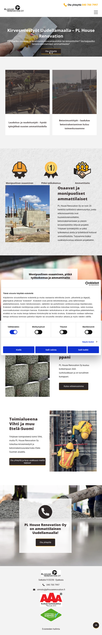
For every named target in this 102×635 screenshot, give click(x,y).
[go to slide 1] (49, 52)
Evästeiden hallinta (51, 629)
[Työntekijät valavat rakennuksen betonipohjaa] (27, 92)
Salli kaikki (83, 350)
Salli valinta (51, 350)
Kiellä (18, 350)
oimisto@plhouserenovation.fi (51, 589)
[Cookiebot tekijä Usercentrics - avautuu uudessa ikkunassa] (87, 284)
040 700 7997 (53, 585)
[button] (96, 12)
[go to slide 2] (52, 52)
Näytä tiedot (88, 342)
